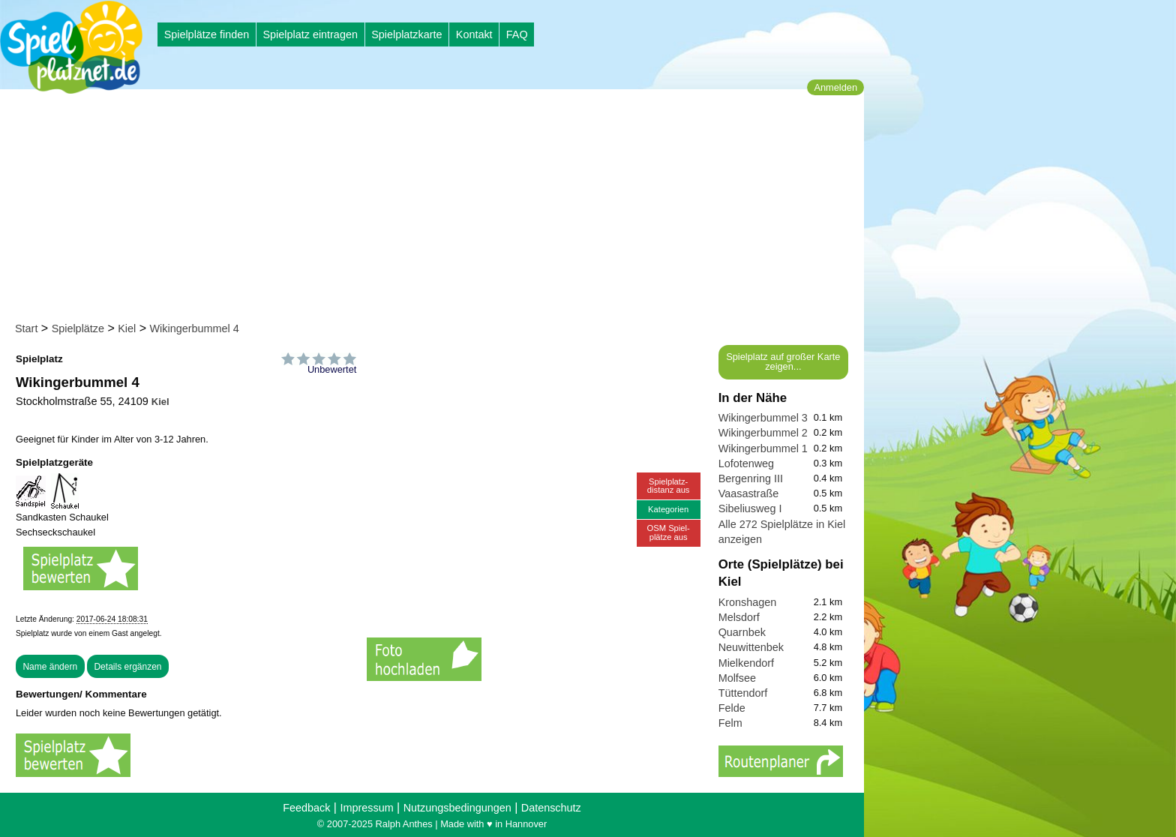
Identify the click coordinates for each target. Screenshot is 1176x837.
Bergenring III (750, 478)
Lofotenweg (746, 464)
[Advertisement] (437, 209)
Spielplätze (78, 328)
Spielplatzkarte (406, 34)
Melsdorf (739, 617)
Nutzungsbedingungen (458, 808)
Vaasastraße (748, 494)
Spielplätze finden (207, 34)
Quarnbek (742, 632)
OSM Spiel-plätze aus (668, 532)
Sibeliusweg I (750, 508)
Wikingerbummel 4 (194, 328)
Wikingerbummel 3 (763, 418)
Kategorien (668, 509)
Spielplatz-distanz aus (668, 485)
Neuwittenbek (751, 647)
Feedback (306, 808)
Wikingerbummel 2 (763, 433)
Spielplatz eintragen (309, 34)
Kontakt (474, 34)
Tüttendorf (743, 693)
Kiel (127, 328)
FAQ (517, 34)
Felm (730, 723)
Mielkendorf (746, 663)
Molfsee (737, 678)
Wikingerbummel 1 (763, 448)
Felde (732, 708)
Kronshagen (747, 602)
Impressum (366, 808)
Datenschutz (551, 808)
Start (26, 328)
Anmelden (835, 87)
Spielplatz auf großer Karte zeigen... (783, 361)
